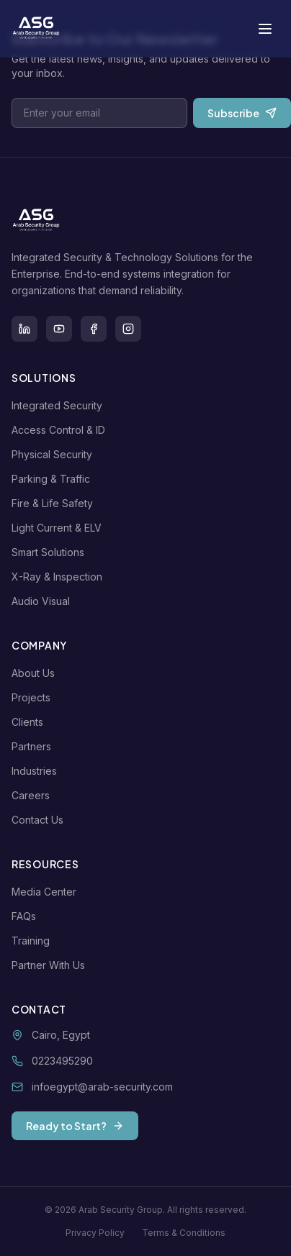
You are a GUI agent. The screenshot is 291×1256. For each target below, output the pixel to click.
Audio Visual (44, 601)
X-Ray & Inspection (60, 576)
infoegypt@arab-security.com (102, 1086)
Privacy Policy (95, 1232)
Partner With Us (51, 965)
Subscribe (242, 112)
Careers (33, 795)
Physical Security (55, 454)
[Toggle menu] (265, 28)
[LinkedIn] (24, 329)
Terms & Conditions (183, 1232)
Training (33, 940)
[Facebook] (94, 329)
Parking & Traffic (54, 479)
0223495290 (62, 1061)
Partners (34, 746)
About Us (36, 673)
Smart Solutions (51, 552)
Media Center (47, 892)
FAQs (27, 916)
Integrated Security (60, 405)
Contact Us (40, 820)
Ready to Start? (75, 1125)
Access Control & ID (61, 430)
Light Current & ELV (59, 528)
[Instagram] (128, 329)
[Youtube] (59, 329)
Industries (37, 771)
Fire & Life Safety (55, 503)
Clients (30, 722)
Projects (34, 697)
